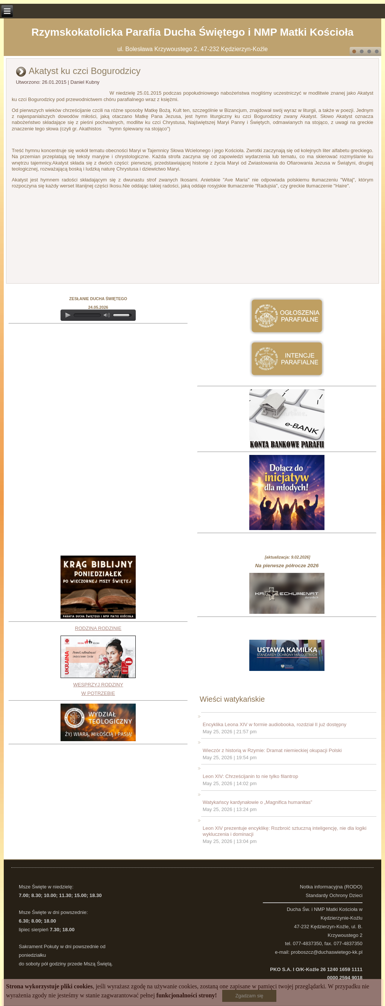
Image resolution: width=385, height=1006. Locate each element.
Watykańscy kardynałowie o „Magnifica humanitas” (257, 802)
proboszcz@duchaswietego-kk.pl (326, 952)
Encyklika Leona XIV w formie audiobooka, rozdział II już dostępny (274, 724)
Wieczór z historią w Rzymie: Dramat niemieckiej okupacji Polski (272, 750)
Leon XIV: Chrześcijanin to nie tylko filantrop (250, 776)
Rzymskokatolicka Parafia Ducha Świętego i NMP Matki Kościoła (193, 32)
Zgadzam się (249, 995)
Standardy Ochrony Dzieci (334, 895)
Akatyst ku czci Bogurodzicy (84, 71)
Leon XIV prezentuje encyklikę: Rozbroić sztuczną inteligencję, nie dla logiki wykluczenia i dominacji (285, 831)
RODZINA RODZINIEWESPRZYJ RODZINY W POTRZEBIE (98, 660)
